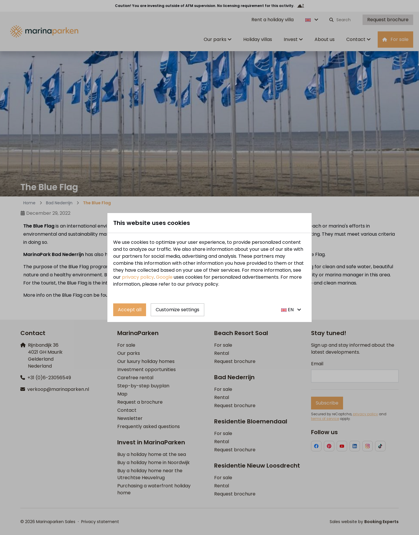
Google (164, 277)
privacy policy (138, 277)
